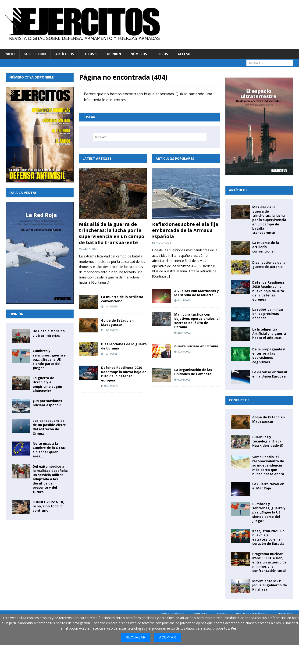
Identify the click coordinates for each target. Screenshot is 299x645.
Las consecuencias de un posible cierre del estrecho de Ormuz (49, 427)
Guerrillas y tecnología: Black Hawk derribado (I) (267, 441)
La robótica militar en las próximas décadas (268, 313)
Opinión (114, 54)
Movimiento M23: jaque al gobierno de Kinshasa (269, 585)
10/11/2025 (110, 353)
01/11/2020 (184, 300)
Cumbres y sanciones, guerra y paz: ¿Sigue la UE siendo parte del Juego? (49, 359)
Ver (233, 628)
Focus (88, 54)
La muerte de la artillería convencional (122, 299)
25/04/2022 (184, 332)
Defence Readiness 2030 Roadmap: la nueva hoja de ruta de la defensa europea (123, 374)
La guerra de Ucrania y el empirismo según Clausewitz (47, 384)
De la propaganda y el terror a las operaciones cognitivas (268, 355)
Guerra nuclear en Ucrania (196, 346)
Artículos (64, 54)
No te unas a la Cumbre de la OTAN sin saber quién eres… (49, 450)
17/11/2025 (110, 306)
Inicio (10, 54)
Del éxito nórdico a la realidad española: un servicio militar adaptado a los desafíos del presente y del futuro (50, 479)
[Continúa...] (100, 282)
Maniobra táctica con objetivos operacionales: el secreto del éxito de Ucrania (197, 320)
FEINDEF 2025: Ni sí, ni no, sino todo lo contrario (48, 506)
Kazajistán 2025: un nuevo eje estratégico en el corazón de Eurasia (268, 537)
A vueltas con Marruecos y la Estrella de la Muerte (196, 293)
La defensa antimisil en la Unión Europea (269, 374)
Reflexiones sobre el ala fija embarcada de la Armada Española (185, 230)
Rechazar (136, 637)
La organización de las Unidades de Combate (193, 371)
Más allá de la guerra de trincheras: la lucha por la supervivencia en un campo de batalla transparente (111, 233)
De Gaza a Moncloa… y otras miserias (50, 333)
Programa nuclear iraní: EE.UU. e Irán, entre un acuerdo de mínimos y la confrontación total (269, 562)
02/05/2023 (184, 379)
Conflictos (239, 400)
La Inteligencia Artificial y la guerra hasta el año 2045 (269, 333)
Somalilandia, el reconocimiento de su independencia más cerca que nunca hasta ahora (268, 465)
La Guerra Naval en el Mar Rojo (268, 486)
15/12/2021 (163, 243)
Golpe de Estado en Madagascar (117, 322)
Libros (162, 54)
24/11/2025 (90, 249)
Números (139, 54)
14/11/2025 (110, 330)
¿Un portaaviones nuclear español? (47, 403)
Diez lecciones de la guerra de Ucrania (124, 346)
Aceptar (167, 637)
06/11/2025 (110, 386)
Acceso (184, 54)
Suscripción (35, 54)
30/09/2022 (184, 351)
